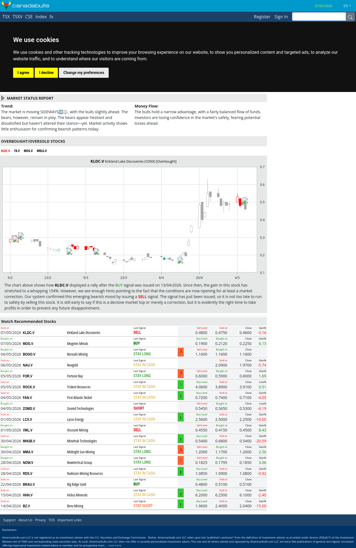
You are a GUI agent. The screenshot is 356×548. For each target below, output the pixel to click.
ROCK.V (29, 387)
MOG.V (28, 343)
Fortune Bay (75, 376)
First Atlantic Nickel (79, 397)
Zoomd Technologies (80, 408)
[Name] (350, 16)
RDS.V (27, 473)
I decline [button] (46, 72)
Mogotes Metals (77, 343)
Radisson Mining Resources (85, 473)
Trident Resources (79, 386)
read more (114, 545)
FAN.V (27, 397)
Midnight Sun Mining (81, 451)
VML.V (27, 430)
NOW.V (28, 462)
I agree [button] (23, 72)
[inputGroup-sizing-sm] (319, 16)
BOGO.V (29, 354)
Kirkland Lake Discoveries (83, 332)
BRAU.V (29, 484)
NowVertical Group (79, 462)
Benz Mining (75, 505)
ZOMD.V (29, 408)
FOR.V (27, 376)
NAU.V (28, 365)
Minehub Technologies (82, 440)
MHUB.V (29, 441)
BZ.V (26, 506)
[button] (349, 6)
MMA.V (28, 452)
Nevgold (72, 365)
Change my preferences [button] (83, 72)
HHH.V (28, 495)
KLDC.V (29, 332)
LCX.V (27, 419)
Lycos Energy (75, 419)
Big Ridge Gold (76, 484)
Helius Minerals (77, 495)
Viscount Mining (77, 430)
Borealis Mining (77, 354)
